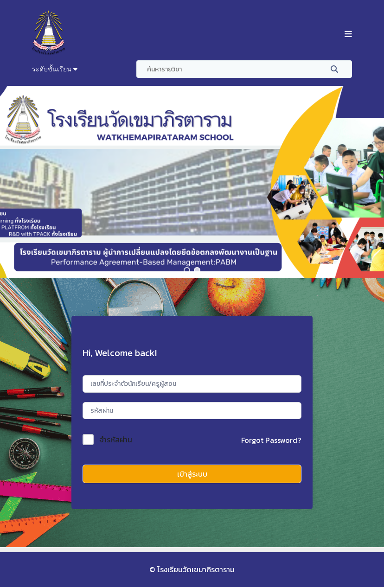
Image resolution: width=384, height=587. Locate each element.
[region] (192, 182)
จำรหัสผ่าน (115, 439)
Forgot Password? (271, 440)
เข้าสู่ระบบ (192, 473)
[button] (187, 270)
